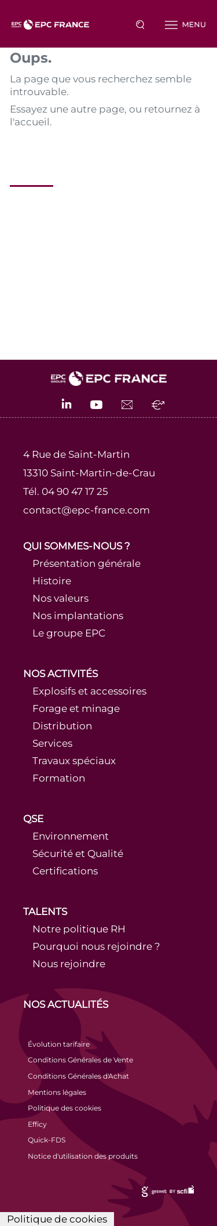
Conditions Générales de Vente (80, 1059)
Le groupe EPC (68, 633)
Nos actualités (65, 1004)
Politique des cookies (64, 1108)
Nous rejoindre (68, 964)
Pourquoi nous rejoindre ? (96, 946)
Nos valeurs (60, 598)
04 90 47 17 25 (75, 491)
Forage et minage (76, 708)
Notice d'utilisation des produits (83, 1156)
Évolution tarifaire (59, 1044)
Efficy (37, 1124)
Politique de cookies (57, 1219)
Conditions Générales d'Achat (78, 1076)
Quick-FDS (46, 1139)
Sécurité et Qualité (77, 853)
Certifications (65, 871)
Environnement (70, 836)
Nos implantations (77, 615)
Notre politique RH (79, 929)
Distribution (62, 726)
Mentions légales (57, 1092)
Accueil (31, 167)
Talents (45, 911)
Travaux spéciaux (74, 760)
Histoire (51, 581)
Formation (58, 778)
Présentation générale (86, 563)
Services (52, 743)
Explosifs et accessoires (89, 691)
